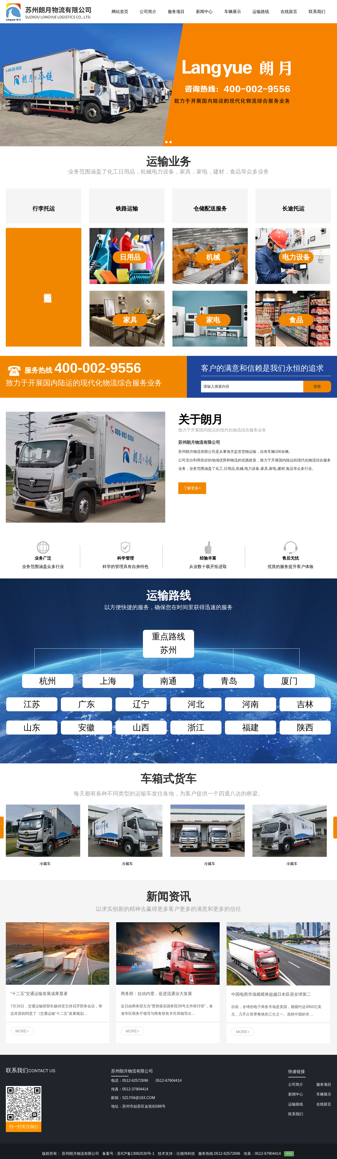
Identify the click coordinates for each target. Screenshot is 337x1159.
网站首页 (120, 11)
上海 (108, 681)
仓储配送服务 (210, 208)
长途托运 (293, 208)
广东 (86, 704)
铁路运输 (127, 208)
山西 (141, 727)
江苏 (31, 704)
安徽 (86, 727)
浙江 (196, 727)
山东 (31, 727)
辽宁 (141, 704)
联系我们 (317, 11)
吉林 (305, 704)
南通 (168, 681)
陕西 (305, 727)
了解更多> (192, 488)
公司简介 (148, 11)
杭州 (47, 681)
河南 (250, 704)
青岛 (229, 681)
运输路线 (260, 11)
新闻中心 (204, 11)
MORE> (22, 1031)
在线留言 (289, 11)
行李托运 (44, 208)
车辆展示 (232, 11)
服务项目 (176, 11)
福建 (250, 727)
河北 (196, 704)
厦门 (289, 681)
